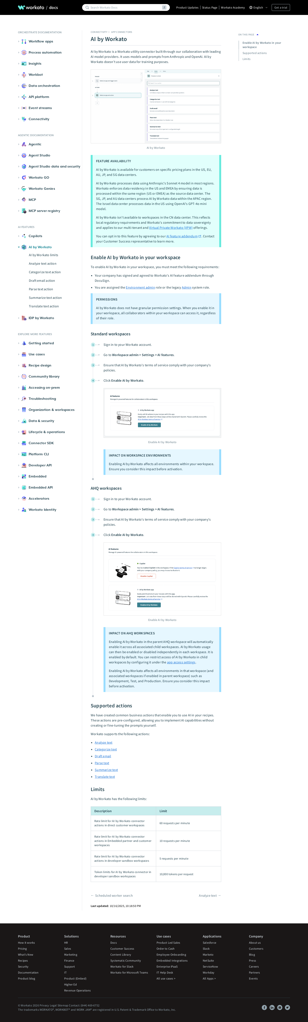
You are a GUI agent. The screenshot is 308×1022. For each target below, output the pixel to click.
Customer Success (122, 948)
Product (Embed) (75, 978)
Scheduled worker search (114, 895)
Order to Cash (166, 948)
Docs (113, 943)
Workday (208, 972)
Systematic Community (125, 960)
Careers (254, 966)
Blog (252, 954)
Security (23, 966)
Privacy (44, 1005)
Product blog (26, 978)
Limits (246, 59)
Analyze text (103, 742)
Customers (256, 948)
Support (69, 966)
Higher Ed (70, 984)
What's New (25, 954)
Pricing (22, 948)
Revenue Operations (77, 990)
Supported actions (255, 53)
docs (53, 7)
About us (255, 943)
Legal (53, 1005)
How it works (26, 943)
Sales (67, 948)
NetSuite (208, 960)
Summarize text (106, 770)
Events (253, 978)
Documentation (28, 972)
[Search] (125, 7)
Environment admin (140, 287)
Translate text (105, 776)
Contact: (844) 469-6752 (84, 1005)
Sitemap (63, 1005)
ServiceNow (210, 966)
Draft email (103, 756)
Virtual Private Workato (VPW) (171, 227)
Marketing (70, 954)
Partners (254, 972)
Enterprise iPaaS (167, 966)
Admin (186, 287)
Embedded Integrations (172, 960)
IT (65, 972)
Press (252, 960)
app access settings (181, 662)
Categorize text (106, 749)
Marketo (208, 954)
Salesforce (209, 943)
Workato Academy (233, 7)
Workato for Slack (121, 966)
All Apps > (209, 978)
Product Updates (187, 7)
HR (66, 943)
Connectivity (99, 32)
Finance (69, 960)
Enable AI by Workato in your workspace (262, 45)
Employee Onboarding (171, 954)
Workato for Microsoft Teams (129, 972)
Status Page (209, 7)
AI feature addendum (183, 236)
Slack (206, 948)
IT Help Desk (165, 972)
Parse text (102, 763)
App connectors (121, 32)
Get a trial (280, 7)
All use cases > (166, 978)
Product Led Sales (168, 943)
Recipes (23, 960)
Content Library (120, 954)
